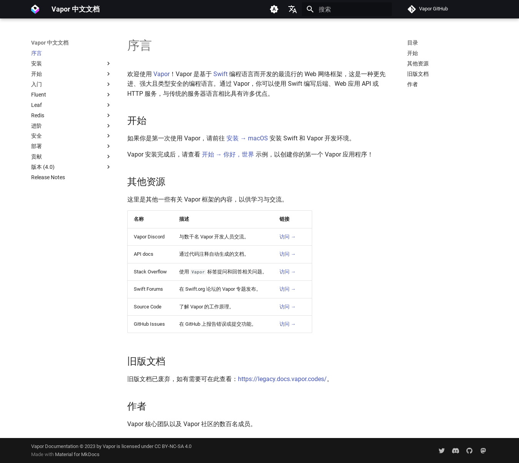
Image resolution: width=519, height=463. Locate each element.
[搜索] (347, 9)
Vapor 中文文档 (49, 43)
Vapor (161, 74)
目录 (412, 43)
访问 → (287, 237)
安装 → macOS (247, 138)
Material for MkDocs (77, 454)
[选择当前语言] (292, 9)
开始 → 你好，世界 (228, 154)
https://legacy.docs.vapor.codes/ (282, 379)
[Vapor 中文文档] (35, 9)
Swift (220, 74)
